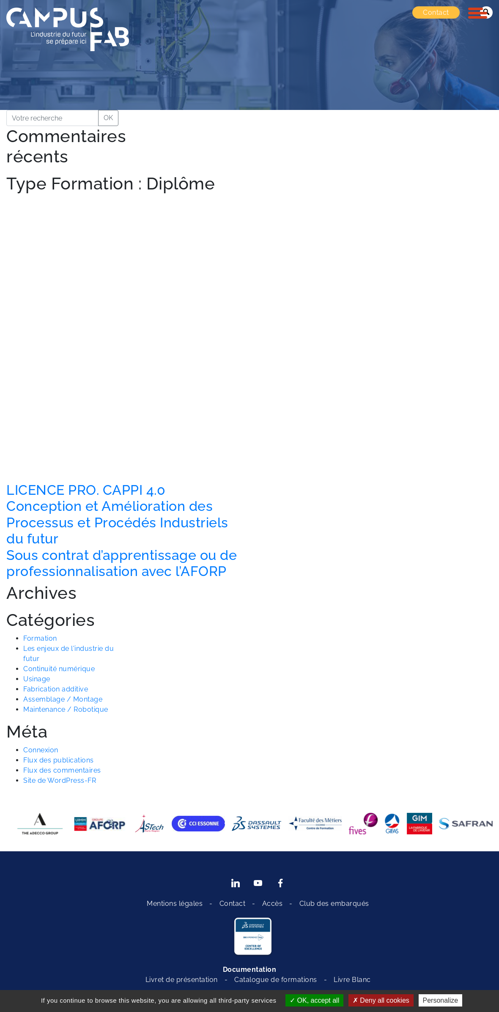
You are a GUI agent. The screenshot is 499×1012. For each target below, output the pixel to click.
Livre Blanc (352, 980)
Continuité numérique (59, 669)
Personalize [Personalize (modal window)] (440, 1000)
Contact (436, 12)
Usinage (36, 679)
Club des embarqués (334, 904)
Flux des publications (58, 760)
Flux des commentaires (62, 770)
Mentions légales (175, 904)
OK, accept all (314, 1000)
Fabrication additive (55, 689)
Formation (40, 638)
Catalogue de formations (275, 980)
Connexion (40, 750)
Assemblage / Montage (62, 699)
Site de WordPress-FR (59, 780)
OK (108, 118)
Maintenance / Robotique (65, 709)
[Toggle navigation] (477, 13)
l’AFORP (201, 571)
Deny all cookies (381, 1000)
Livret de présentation (181, 980)
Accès (272, 904)
